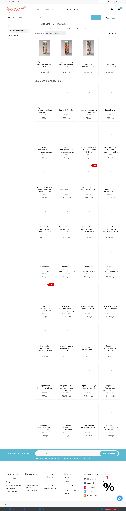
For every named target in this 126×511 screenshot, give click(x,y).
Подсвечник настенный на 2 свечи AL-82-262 (66, 427)
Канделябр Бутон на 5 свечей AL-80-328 (88, 189)
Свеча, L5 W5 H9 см (66, 110)
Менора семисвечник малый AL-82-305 (45, 308)
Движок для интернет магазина (16, 504)
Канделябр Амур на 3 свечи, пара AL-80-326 (66, 388)
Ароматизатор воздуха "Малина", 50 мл (66, 64)
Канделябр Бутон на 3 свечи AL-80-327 (66, 229)
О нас (37, 9)
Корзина (98, 509)
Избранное (44, 509)
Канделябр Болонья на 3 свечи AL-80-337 (44, 427)
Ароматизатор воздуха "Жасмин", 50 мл (44, 64)
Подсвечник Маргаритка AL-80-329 (110, 348)
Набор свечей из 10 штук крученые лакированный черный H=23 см (44, 189)
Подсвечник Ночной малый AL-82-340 (44, 388)
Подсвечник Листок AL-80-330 (88, 348)
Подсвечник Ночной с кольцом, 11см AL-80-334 (110, 427)
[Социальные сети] (120, 498)
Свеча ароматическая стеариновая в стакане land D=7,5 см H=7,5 (45, 149)
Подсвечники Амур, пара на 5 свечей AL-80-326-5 (88, 388)
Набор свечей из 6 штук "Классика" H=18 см (88, 149)
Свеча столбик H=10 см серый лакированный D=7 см (110, 149)
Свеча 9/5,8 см (110, 110)
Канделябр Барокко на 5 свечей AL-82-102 (44, 229)
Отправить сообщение (26, 2)
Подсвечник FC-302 (66, 189)
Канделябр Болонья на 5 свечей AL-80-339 (45, 348)
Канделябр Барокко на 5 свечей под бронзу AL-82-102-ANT (110, 269)
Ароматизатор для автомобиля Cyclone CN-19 (45, 110)
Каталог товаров (17, 17)
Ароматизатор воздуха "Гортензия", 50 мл (88, 64)
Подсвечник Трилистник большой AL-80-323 (110, 388)
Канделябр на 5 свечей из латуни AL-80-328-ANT (88, 229)
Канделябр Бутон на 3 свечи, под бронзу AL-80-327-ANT (110, 229)
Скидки (76, 9)
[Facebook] (85, 483)
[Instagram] (85, 487)
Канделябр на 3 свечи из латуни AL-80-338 (110, 308)
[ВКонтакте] (85, 479)
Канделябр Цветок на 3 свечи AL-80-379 (88, 308)
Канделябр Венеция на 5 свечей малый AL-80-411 (110, 189)
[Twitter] (85, 491)
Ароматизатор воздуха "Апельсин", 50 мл (110, 64)
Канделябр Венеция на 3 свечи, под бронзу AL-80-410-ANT (66, 269)
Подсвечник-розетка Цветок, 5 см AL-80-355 (88, 427)
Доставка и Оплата (50, 9)
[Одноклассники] (85, 495)
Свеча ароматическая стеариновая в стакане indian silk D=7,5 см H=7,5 (66, 149)
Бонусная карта (109, 482)
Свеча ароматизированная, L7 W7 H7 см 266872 (89, 110)
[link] (109, 33)
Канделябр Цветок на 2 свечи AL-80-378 (66, 348)
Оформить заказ (111, 509)
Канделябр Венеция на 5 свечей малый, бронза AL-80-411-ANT (89, 269)
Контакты (66, 9)
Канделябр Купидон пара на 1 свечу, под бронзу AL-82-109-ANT (66, 308)
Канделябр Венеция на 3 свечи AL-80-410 (44, 269)
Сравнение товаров (31, 509)
